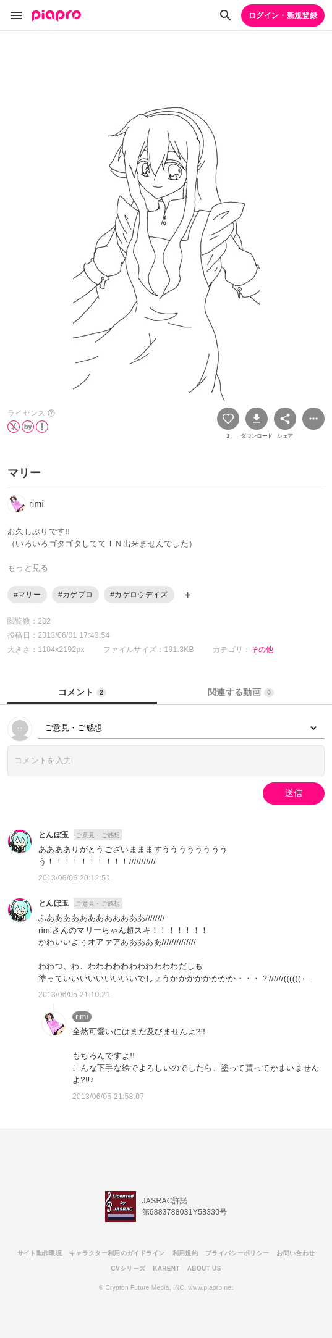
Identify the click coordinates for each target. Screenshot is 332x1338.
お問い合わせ (295, 1253)
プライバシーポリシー (237, 1253)
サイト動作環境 (39, 1253)
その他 (262, 649)
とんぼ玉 (53, 834)
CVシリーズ (128, 1268)
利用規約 (185, 1253)
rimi (81, 1017)
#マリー (27, 594)
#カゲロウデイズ (139, 594)
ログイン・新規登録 (283, 15)
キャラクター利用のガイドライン (117, 1253)
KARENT (166, 1268)
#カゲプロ (75, 594)
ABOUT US (204, 1268)
